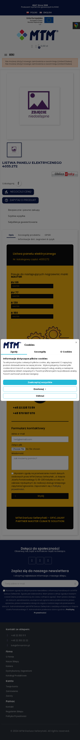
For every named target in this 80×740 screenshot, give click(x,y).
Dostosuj (40, 389)
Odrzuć (40, 396)
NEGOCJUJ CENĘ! (18, 192)
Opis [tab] (11, 235)
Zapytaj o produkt (20, 200)
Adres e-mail (18, 434)
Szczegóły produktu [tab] (29, 235)
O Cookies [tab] (66, 351)
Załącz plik (16, 445)
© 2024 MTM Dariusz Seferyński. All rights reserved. (40, 730)
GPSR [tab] (48, 235)
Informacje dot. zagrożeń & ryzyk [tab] (36, 239)
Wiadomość (17, 453)
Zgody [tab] (13, 351)
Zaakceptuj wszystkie (40, 382)
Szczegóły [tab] (40, 351)
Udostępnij (18, 183)
